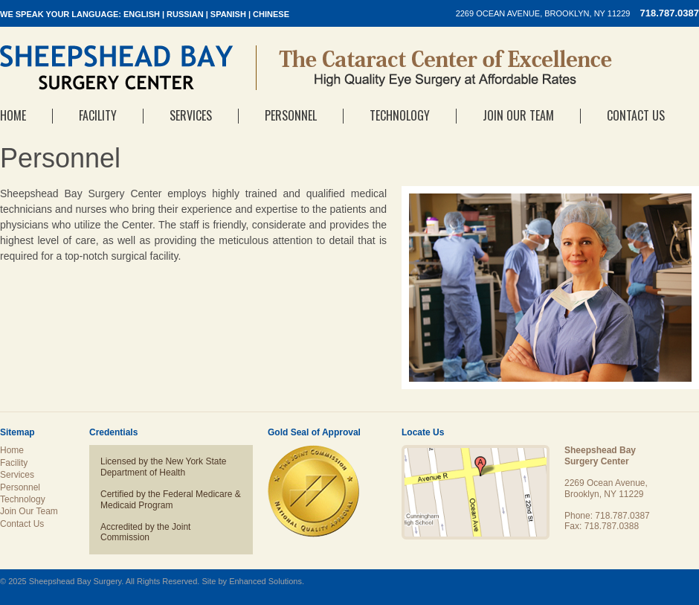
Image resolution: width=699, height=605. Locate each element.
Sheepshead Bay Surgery (116, 67)
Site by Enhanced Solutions (252, 581)
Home (13, 115)
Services (191, 115)
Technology (400, 115)
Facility (98, 115)
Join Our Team (518, 115)
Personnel (291, 115)
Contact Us (636, 115)
